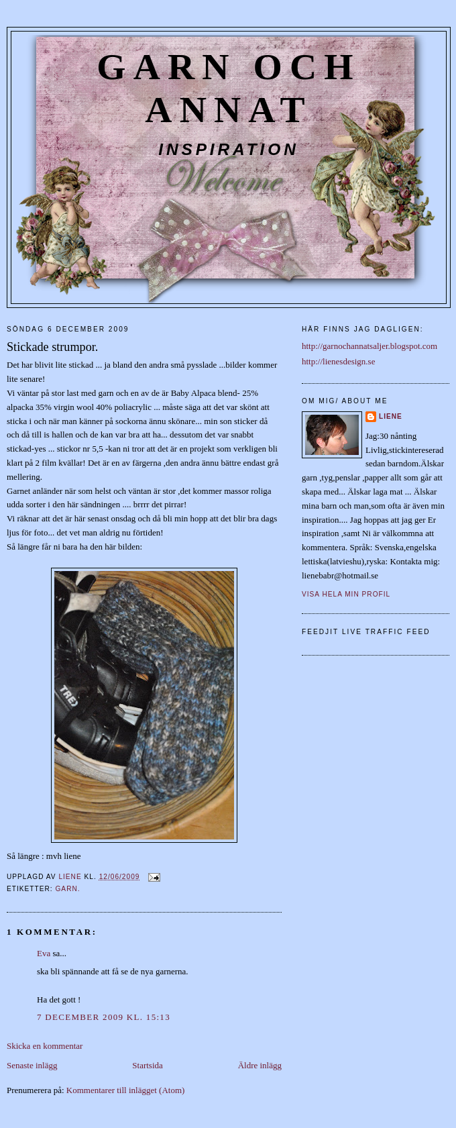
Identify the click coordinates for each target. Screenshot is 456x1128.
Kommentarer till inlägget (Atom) (125, 1090)
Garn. (67, 888)
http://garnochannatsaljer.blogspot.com (369, 346)
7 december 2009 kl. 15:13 (103, 1017)
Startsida (147, 1065)
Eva (43, 953)
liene (390, 416)
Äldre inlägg (260, 1065)
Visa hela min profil (346, 594)
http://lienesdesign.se (338, 361)
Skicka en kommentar (44, 1046)
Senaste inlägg (32, 1065)
